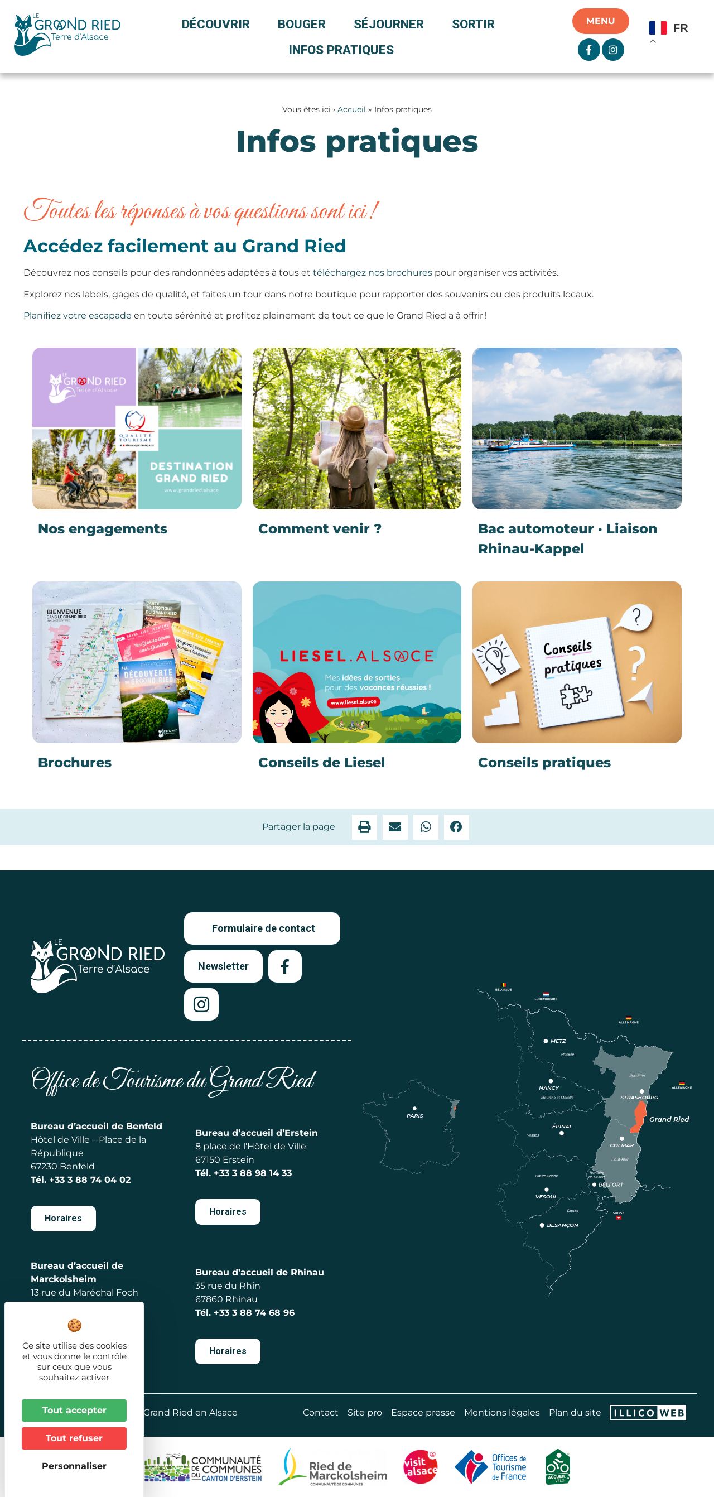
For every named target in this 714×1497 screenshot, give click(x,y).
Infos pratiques (341, 49)
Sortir (476, 24)
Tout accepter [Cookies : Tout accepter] (74, 1410)
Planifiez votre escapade (77, 315)
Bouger (304, 24)
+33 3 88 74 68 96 (254, 1312)
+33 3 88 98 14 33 (253, 1173)
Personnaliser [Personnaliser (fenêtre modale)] (74, 1466)
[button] (364, 827)
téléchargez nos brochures (372, 272)
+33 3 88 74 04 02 (90, 1180)
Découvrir (218, 24)
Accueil (351, 109)
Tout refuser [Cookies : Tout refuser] (74, 1438)
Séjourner (392, 24)
